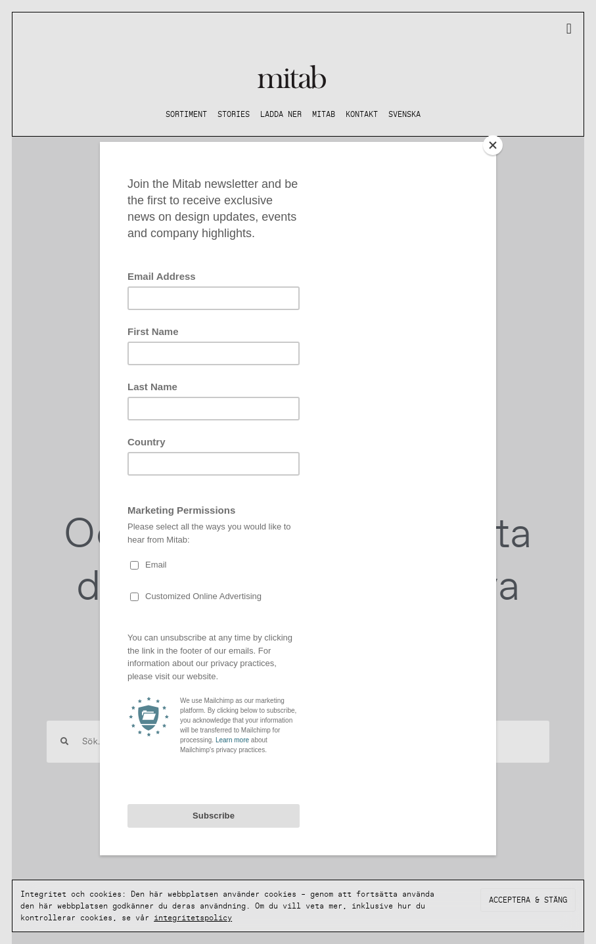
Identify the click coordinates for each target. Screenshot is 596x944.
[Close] (493, 145)
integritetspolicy (193, 917)
